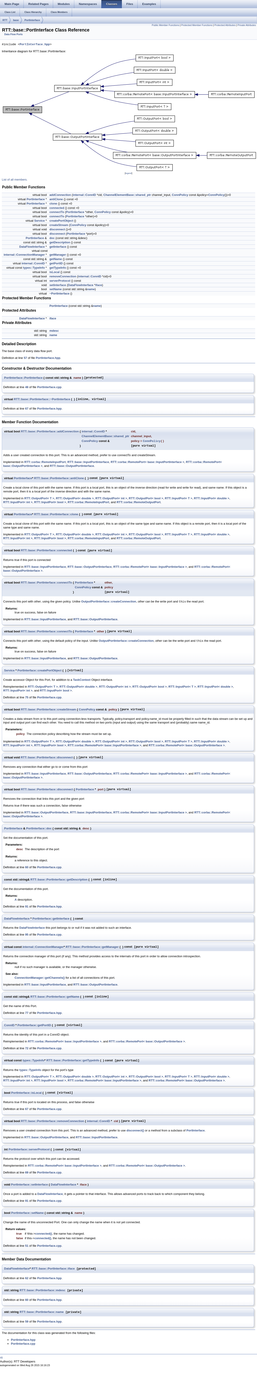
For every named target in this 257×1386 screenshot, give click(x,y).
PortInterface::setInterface (29, 1184)
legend (128, 173)
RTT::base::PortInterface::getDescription (59, 879)
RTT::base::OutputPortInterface (72, 466)
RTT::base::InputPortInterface (88, 462)
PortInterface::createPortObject (40, 670)
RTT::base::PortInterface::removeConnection (52, 1121)
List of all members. (15, 179)
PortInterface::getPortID (34, 1025)
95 (26, 934)
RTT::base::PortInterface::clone (56, 514)
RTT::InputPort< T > (178, 498)
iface (98, 285)
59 (26, 1321)
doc (52, 238)
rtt (1, 1357)
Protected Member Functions (196, 25)
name (91, 289)
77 (26, 1013)
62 (26, 1278)
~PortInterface (59, 293)
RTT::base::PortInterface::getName (55, 996)
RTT (5, 20)
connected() (43, 1233)
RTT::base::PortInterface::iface (53, 1268)
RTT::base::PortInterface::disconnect (47, 757)
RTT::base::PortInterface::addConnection (50, 431)
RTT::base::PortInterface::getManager (92, 947)
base (16, 20)
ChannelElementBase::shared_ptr (127, 195)
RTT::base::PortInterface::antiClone (59, 478)
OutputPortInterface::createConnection (108, 601)
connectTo (56, 212)
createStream (58, 225)
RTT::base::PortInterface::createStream (48, 709)
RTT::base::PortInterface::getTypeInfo (72, 1060)
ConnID (9, 1025)
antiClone (56, 199)
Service (39, 220)
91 (26, 906)
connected (56, 208)
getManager (57, 254)
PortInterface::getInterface (50, 918)
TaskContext (81, 679)
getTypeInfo (57, 267)
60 (26, 867)
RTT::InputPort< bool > (50, 502)
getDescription (59, 242)
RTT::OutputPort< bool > (146, 498)
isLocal (54, 272)
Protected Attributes (225, 25)
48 (26, 387)
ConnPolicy (180, 195)
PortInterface (32, 20)
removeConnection (62, 276)
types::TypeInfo (34, 267)
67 (26, 408)
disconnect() (135, 1130)
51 (26, 1245)
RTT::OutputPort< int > (111, 498)
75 (26, 697)
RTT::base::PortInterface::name (42, 1312)
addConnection (60, 195)
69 (26, 1172)
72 (26, 1048)
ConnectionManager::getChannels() (40, 977)
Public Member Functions (165, 25)
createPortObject (61, 220)
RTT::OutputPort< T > (39, 498)
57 (25, 358)
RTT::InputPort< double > (211, 498)
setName (55, 289)
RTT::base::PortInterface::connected (46, 550)
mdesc (54, 330)
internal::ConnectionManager (24, 254)
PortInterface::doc (39, 828)
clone (53, 203)
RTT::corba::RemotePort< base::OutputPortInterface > (187, 745)
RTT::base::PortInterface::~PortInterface (42, 399)
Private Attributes (246, 25)
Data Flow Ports (13, 34)
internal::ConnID (84, 195)
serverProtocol (59, 280)
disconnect (57, 229)
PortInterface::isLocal (26, 1092)
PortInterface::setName (27, 1213)
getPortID (56, 263)
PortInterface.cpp (49, 387)
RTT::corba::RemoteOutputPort (139, 502)
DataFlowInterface (32, 246)
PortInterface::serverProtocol (29, 1149)
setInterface (57, 285)
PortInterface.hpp (35, 44)
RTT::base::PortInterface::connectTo (46, 582)
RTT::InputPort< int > (18, 502)
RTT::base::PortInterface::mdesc (42, 1290)
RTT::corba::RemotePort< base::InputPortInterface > (147, 462)
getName (55, 259)
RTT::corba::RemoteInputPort (45, 462)
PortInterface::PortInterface (23, 377)
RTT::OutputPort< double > (75, 498)
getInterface (57, 246)
